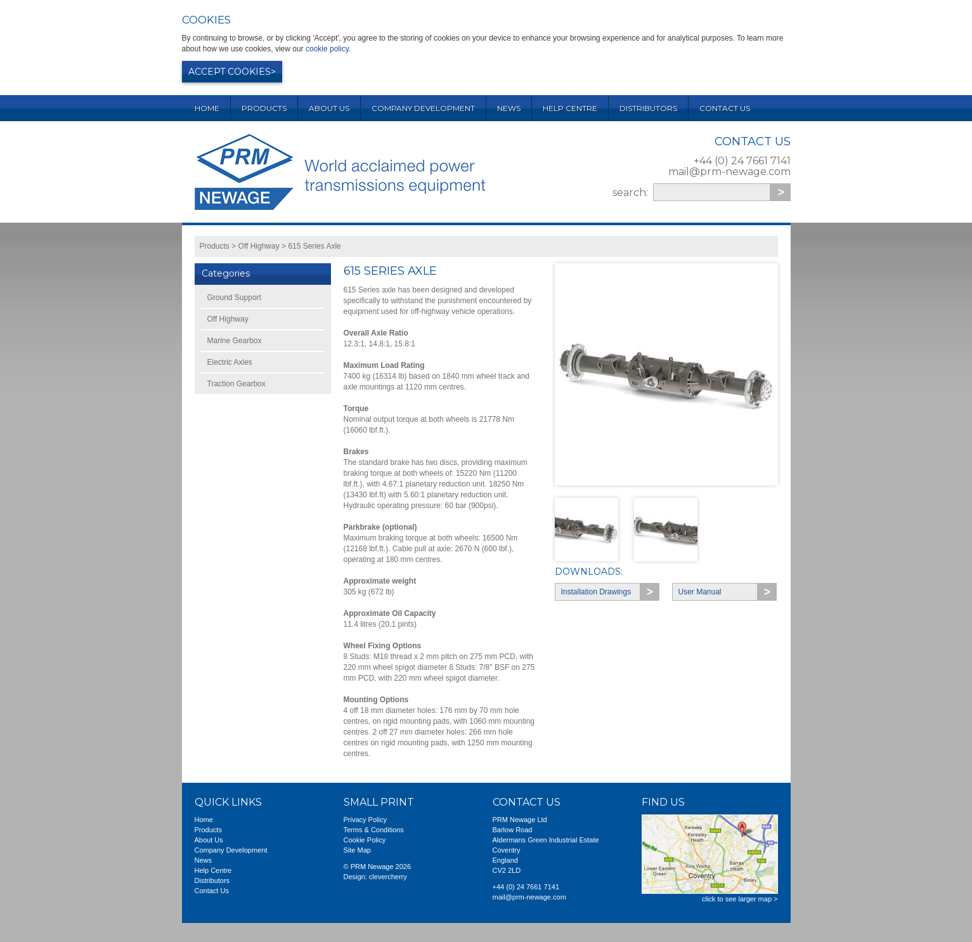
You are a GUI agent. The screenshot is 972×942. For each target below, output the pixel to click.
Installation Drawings (596, 591)
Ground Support (234, 297)
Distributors (648, 108)
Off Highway (259, 246)
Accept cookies (229, 71)
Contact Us (724, 108)
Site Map (357, 850)
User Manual (700, 591)
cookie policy (327, 48)
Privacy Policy (365, 819)
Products (264, 108)
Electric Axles (229, 362)
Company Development (423, 108)
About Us (329, 108)
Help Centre (570, 108)
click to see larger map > (740, 899)
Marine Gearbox (234, 340)
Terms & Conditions (374, 830)
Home (207, 108)
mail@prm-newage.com (729, 172)
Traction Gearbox (236, 383)
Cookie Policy (365, 840)
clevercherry (388, 876)
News (509, 108)
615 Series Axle (314, 246)
